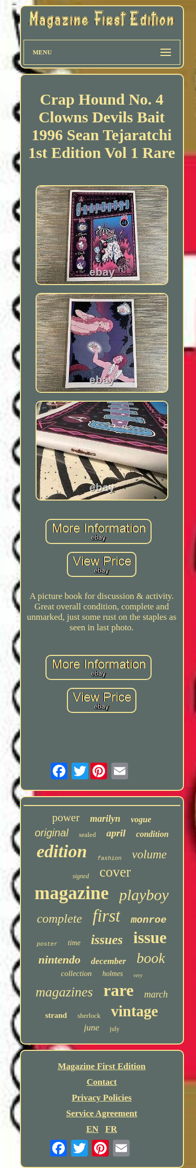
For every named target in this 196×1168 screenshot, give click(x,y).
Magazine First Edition (101, 1066)
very (137, 975)
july (115, 1029)
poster (47, 944)
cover (115, 872)
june (91, 1028)
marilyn (105, 818)
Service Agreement (101, 1113)
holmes (112, 974)
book (150, 958)
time (74, 943)
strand (56, 1015)
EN (92, 1129)
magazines (64, 992)
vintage (134, 1011)
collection (76, 973)
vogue (141, 819)
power (65, 817)
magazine (71, 893)
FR (111, 1129)
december (108, 961)
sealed (87, 834)
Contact (102, 1082)
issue (150, 937)
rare (118, 990)
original (51, 832)
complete (59, 918)
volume (149, 854)
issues (107, 940)
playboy (144, 894)
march (156, 994)
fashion (109, 858)
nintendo (59, 959)
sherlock (88, 1015)
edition (62, 851)
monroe (148, 920)
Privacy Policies (102, 1098)
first (106, 915)
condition (152, 834)
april (115, 832)
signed (81, 876)
